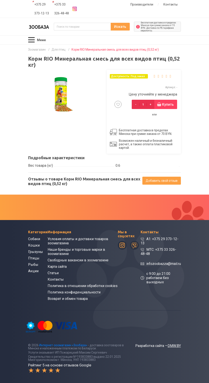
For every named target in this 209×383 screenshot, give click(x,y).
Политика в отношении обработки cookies (83, 286)
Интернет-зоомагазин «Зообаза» (63, 345)
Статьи (53, 273)
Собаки (34, 239)
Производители (141, 4)
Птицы (33, 258)
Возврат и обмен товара (68, 299)
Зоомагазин (37, 49)
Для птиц (59, 49)
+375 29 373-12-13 (41, 9)
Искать (120, 27)
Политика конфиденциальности (74, 292)
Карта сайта (57, 266)
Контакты (170, 4)
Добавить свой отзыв (162, 180)
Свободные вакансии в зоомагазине (78, 260)
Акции (33, 271)
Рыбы (33, 264)
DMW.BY (174, 346)
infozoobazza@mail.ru (163, 264)
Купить (168, 104)
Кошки (34, 245)
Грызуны (35, 252)
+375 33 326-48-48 (61, 9)
